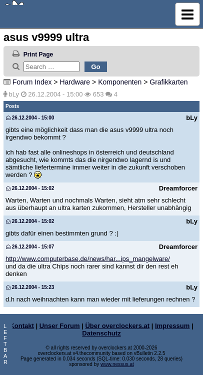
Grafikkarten (169, 82)
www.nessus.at (117, 364)
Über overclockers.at (117, 326)
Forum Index (32, 82)
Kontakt (22, 326)
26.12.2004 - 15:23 (30, 287)
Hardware (75, 82)
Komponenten (120, 82)
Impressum (172, 326)
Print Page (38, 54)
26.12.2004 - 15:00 (30, 117)
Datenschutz (101, 333)
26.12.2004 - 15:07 (30, 247)
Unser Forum (60, 326)
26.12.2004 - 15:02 (30, 188)
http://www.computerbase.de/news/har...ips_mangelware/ (88, 258)
